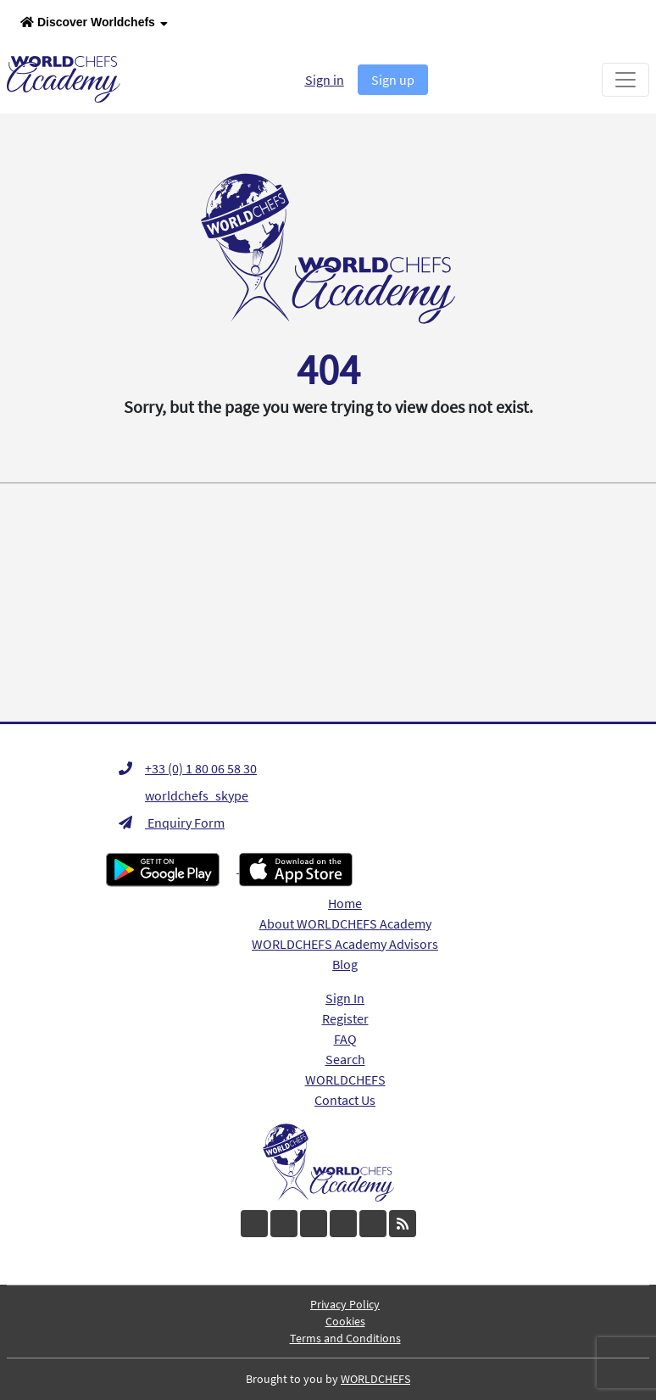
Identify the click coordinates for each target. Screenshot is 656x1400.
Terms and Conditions (345, 1338)
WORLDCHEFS (345, 1079)
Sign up (392, 79)
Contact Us (344, 1099)
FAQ (345, 1038)
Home (345, 903)
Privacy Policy (345, 1304)
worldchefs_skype (183, 795)
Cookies (345, 1321)
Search (345, 1059)
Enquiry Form (172, 822)
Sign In (344, 998)
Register (345, 1018)
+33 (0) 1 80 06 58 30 (188, 768)
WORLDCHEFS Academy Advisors (345, 943)
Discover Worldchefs (94, 23)
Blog (345, 964)
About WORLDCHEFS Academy (345, 923)
